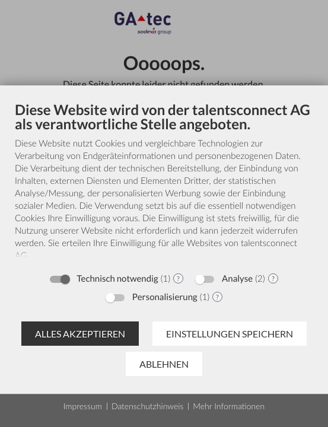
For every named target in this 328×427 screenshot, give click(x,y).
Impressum (82, 406)
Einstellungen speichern (229, 333)
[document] (164, 183)
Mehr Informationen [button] (229, 406)
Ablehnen (164, 363)
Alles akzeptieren (80, 333)
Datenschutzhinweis (147, 406)
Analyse (237, 278)
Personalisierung (165, 297)
